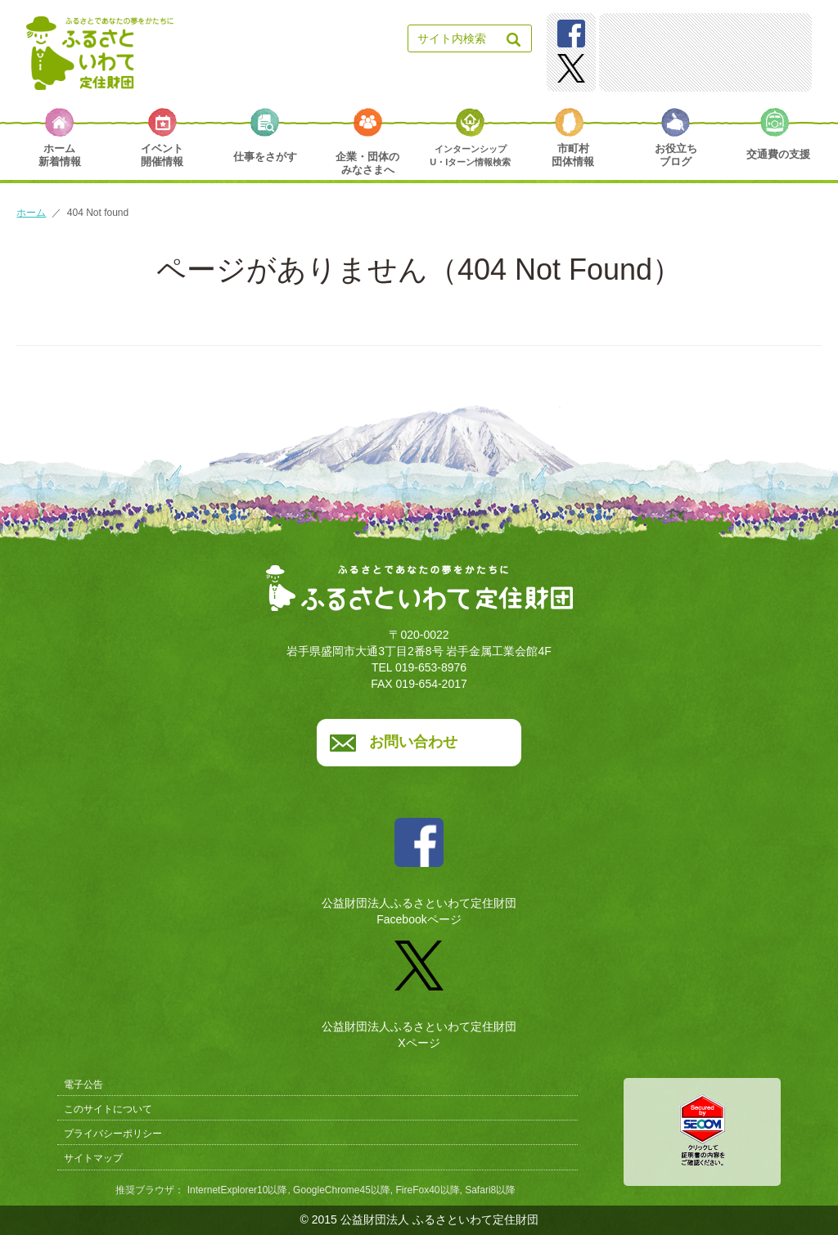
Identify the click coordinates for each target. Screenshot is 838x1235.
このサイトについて (108, 1109)
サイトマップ (93, 1158)
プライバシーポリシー (113, 1133)
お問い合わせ (413, 742)
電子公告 (83, 1084)
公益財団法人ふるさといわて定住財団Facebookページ (419, 866)
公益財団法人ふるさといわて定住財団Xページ (419, 988)
